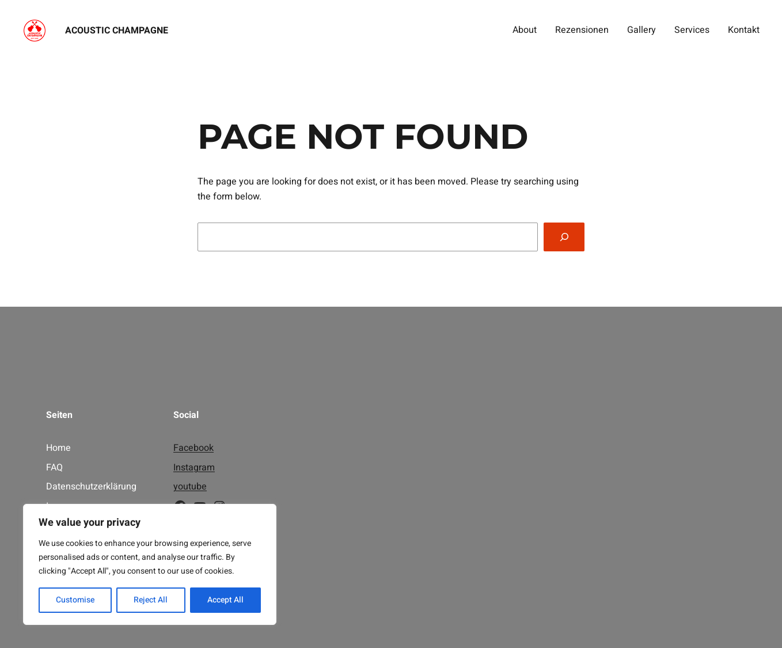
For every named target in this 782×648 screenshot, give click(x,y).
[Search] (564, 237)
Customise (75, 600)
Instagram (194, 467)
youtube (190, 486)
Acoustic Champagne (116, 30)
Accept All (225, 600)
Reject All (151, 600)
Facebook (193, 448)
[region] (149, 564)
